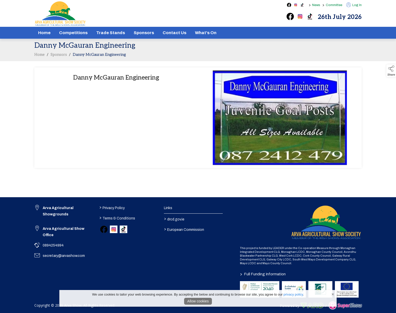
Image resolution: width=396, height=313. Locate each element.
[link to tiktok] (123, 229)
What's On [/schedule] (205, 32)
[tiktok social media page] (302, 5)
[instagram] (300, 16)
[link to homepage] (60, 14)
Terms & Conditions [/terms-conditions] (117, 217)
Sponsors (59, 55)
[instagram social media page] (295, 5)
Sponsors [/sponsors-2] (144, 32)
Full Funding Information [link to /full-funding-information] (263, 274)
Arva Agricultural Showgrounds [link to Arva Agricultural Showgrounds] (58, 211)
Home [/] (44, 32)
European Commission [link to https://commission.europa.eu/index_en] (184, 229)
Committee (334, 5)
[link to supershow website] (345, 305)
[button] (391, 70)
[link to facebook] (104, 229)
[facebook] (290, 16)
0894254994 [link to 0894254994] (53, 245)
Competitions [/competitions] (73, 32)
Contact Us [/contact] (174, 32)
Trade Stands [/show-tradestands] (110, 32)
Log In (354, 5)
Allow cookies (198, 301)
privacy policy (293, 294)
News (316, 5)
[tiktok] (310, 16)
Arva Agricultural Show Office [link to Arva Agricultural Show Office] (63, 232)
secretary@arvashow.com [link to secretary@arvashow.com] (64, 256)
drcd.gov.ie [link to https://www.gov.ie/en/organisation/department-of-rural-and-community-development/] (174, 218)
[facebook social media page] (289, 5)
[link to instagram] (113, 229)
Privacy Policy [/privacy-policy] (112, 207)
